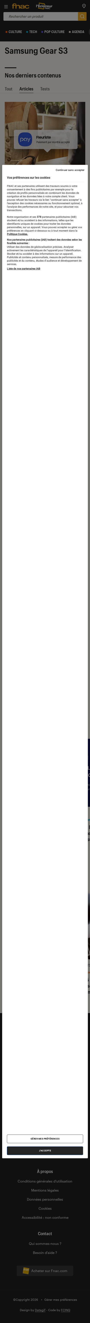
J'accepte (45, 1150)
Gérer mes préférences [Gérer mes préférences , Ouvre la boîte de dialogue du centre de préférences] (45, 1138)
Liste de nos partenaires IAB (23, 268)
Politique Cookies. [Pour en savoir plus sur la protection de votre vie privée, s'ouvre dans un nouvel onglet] (17, 233)
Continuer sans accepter (70, 170)
